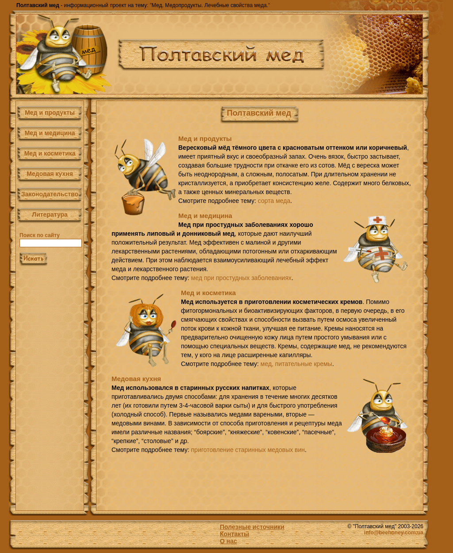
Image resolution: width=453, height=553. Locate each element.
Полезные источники (252, 526)
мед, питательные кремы (296, 363)
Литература (50, 214)
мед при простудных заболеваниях (241, 277)
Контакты (234, 533)
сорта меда (274, 200)
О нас (228, 541)
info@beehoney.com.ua (393, 533)
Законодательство (49, 194)
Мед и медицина (50, 132)
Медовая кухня (50, 173)
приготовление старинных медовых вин (248, 449)
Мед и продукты (50, 112)
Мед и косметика (50, 153)
